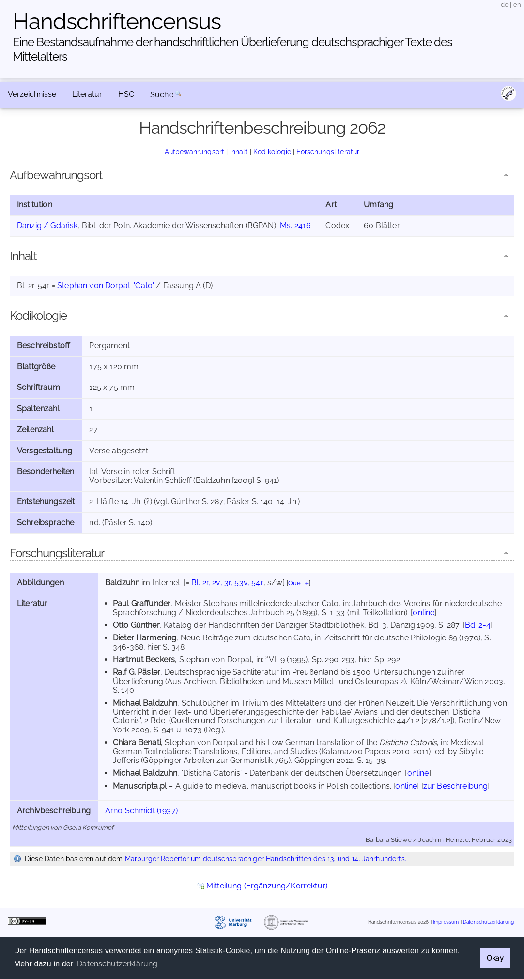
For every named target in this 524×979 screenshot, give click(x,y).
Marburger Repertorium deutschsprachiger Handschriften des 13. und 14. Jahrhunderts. (265, 859)
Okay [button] (495, 958)
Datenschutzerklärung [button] (117, 963)
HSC (126, 94)
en (517, 4)
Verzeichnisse (32, 94)
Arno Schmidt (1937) (141, 810)
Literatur (87, 94)
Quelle (298, 583)
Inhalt (239, 151)
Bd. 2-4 (478, 625)
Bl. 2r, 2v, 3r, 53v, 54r (227, 582)
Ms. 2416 (295, 225)
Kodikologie (272, 151)
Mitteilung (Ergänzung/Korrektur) (266, 885)
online (423, 612)
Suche (161, 94)
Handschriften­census (117, 21)
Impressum (446, 922)
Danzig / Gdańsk (47, 225)
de (505, 4)
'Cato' (144, 285)
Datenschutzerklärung (488, 922)
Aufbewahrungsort (195, 151)
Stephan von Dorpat (93, 285)
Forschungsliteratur (327, 151)
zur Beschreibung (455, 786)
